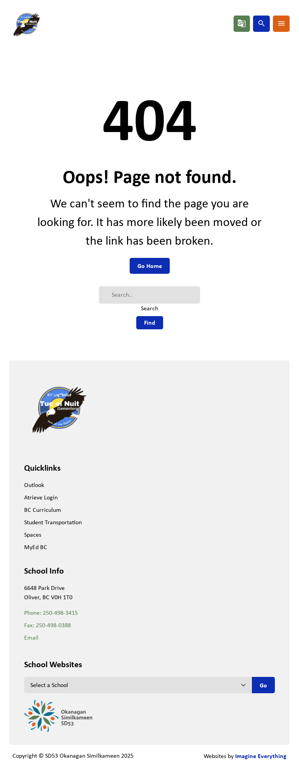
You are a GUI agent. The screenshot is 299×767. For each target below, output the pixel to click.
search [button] (261, 23)
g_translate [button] (241, 23)
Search (149, 308)
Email (31, 637)
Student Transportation (53, 522)
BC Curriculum (42, 510)
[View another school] (138, 685)
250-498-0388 (53, 625)
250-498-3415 (60, 613)
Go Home (149, 265)
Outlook (34, 485)
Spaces (32, 534)
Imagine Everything (261, 755)
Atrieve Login (41, 497)
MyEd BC (35, 547)
